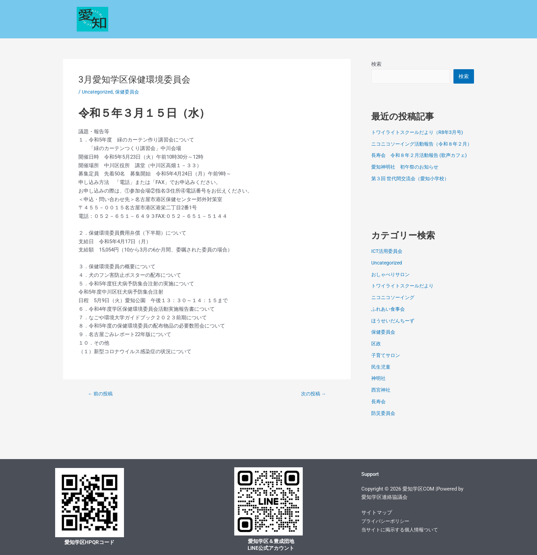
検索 (376, 64)
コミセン (277, 27)
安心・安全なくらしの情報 (247, 11)
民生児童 (381, 375)
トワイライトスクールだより (404, 294)
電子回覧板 (441, 27)
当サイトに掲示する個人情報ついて (402, 530)
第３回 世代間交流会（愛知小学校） (413, 187)
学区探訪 (316, 27)
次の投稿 (311, 393)
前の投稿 (101, 393)
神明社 (379, 387)
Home (168, 11)
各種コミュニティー (427, 11)
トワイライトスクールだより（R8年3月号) (420, 133)
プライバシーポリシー (387, 521)
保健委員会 (130, 92)
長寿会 (379, 410)
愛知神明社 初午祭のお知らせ (407, 175)
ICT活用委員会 (388, 260)
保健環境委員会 (370, 11)
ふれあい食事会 (389, 317)
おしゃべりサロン (391, 283)
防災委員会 (384, 421)
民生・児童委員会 (315, 11)
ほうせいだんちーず (394, 329)
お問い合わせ (401, 27)
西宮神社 (381, 398)
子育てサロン (386, 363)
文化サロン (357, 27)
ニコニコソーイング (394, 306)
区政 (195, 11)
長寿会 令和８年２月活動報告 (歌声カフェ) (422, 164)
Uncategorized (98, 92)
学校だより (236, 27)
